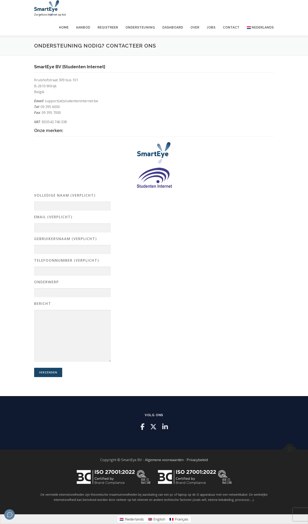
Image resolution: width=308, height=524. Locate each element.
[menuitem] (258, 27)
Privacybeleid (197, 459)
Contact (231, 27)
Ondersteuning (140, 27)
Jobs (211, 27)
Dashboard (172, 27)
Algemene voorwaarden (164, 459)
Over (195, 27)
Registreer (108, 27)
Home (64, 27)
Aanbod (83, 27)
